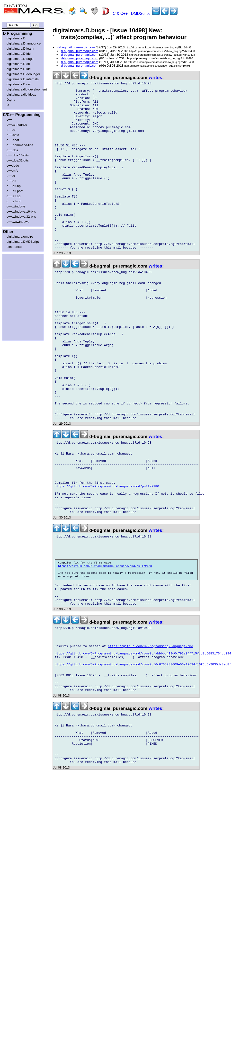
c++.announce (17, 124)
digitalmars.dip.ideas (21, 94)
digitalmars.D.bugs (20, 59)
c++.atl (11, 130)
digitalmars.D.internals (23, 79)
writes (155, 77)
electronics (14, 247)
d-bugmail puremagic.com (76, 47)
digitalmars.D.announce (24, 43)
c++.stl (11, 181)
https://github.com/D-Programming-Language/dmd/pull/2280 (107, 559)
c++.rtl (11, 176)
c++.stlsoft (14, 201)
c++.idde (13, 165)
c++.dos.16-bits (18, 155)
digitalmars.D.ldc (19, 53)
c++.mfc (12, 170)
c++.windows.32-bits (21, 216)
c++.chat (13, 140)
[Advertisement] (17, 266)
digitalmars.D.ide (19, 69)
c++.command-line (20, 145)
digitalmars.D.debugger (23, 74)
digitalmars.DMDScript (23, 241)
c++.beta (13, 135)
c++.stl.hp (14, 186)
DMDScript (140, 13)
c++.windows (16, 206)
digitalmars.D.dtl (18, 64)
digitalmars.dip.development (24, 89)
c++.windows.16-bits (21, 211)
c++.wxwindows (18, 222)
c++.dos (12, 150)
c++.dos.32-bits (18, 160)
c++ (9, 119)
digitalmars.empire (20, 236)
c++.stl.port (15, 191)
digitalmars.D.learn (20, 48)
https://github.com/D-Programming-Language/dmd (150, 740)
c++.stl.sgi (14, 196)
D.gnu (11, 99)
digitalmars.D (16, 38)
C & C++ (120, 13)
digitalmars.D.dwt (19, 84)
